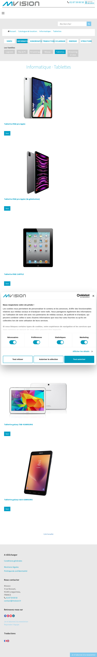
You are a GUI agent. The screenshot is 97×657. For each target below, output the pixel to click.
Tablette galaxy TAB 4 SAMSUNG (18, 424)
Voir (7, 133)
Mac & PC (22, 52)
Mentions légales (11, 567)
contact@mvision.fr (12, 600)
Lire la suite (48, 534)
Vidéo (9, 41)
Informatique (24, 41)
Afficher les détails (81, 351)
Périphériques (36, 52)
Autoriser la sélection (48, 359)
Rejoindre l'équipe (11, 624)
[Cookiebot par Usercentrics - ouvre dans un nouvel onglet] (79, 296)
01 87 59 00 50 (75, 1)
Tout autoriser (79, 359)
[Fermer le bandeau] (93, 296)
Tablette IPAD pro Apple (14, 124)
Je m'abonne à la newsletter (16, 621)
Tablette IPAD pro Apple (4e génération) (22, 199)
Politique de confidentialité (15, 571)
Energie (73, 41)
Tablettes (60, 52)
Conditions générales (13, 561)
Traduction (49, 41)
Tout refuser (17, 359)
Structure (86, 41)
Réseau (47, 52)
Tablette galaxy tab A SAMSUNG (18, 499)
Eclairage (60, 41)
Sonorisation (37, 41)
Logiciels (9, 52)
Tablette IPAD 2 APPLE (14, 274)
